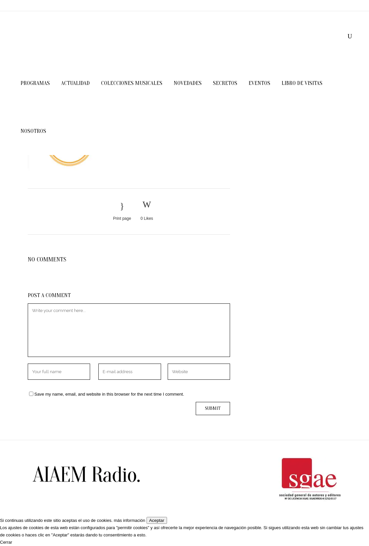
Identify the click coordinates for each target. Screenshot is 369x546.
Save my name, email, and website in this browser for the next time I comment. (109, 394)
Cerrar (6, 542)
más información (129, 520)
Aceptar (156, 520)
